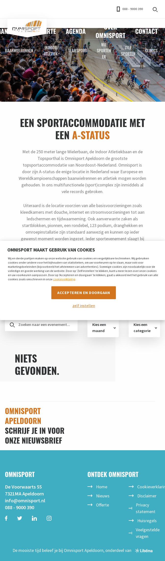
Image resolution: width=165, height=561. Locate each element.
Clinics (151, 51)
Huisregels (147, 520)
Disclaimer (146, 496)
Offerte (45, 31)
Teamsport (77, 51)
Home (101, 487)
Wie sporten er (104, 51)
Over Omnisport (110, 31)
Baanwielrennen (19, 51)
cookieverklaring (64, 279)
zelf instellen (83, 305)
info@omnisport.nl (25, 500)
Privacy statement (145, 508)
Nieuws (103, 496)
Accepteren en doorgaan (83, 292)
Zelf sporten (128, 51)
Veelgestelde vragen (148, 533)
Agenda (76, 31)
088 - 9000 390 (130, 9)
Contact (146, 31)
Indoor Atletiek (50, 51)
